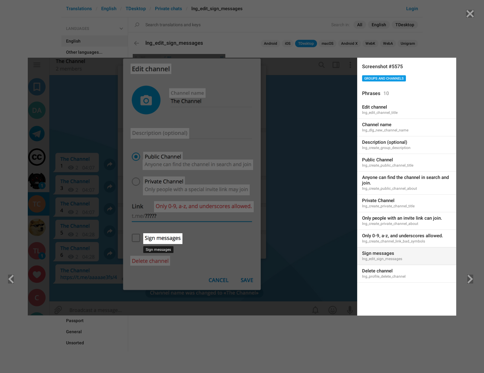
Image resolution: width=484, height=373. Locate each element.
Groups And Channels (384, 79)
